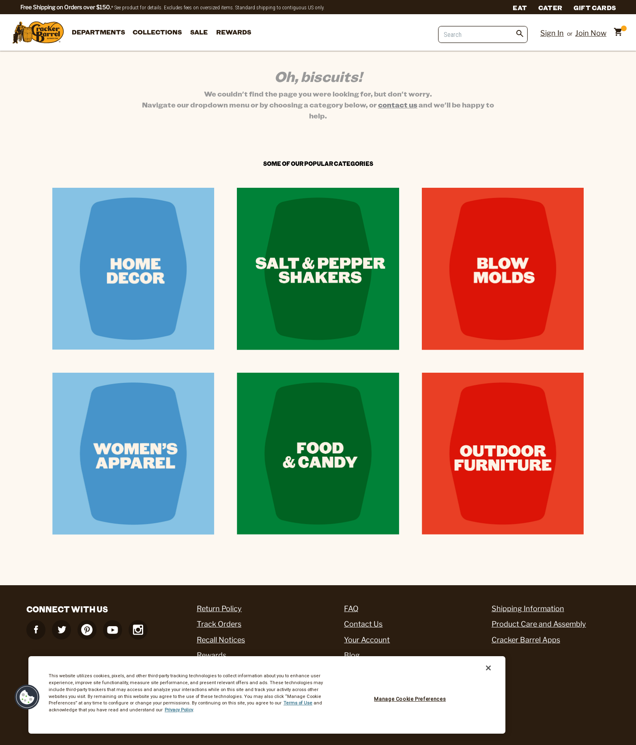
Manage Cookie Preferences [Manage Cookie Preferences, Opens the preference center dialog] (410, 699)
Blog (352, 655)
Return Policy (219, 608)
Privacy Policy (179, 710)
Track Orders (219, 624)
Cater (550, 7)
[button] (27, 697)
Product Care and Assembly (539, 624)
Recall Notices (221, 640)
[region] (266, 695)
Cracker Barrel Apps (526, 640)
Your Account (367, 640)
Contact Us (363, 624)
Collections (157, 32)
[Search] (482, 34)
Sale (199, 32)
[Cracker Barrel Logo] (38, 33)
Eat (520, 7)
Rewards (233, 32)
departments (98, 32)
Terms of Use (298, 703)
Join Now (590, 33)
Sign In (552, 33)
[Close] (488, 668)
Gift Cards (595, 7)
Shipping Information (528, 608)
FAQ (351, 608)
